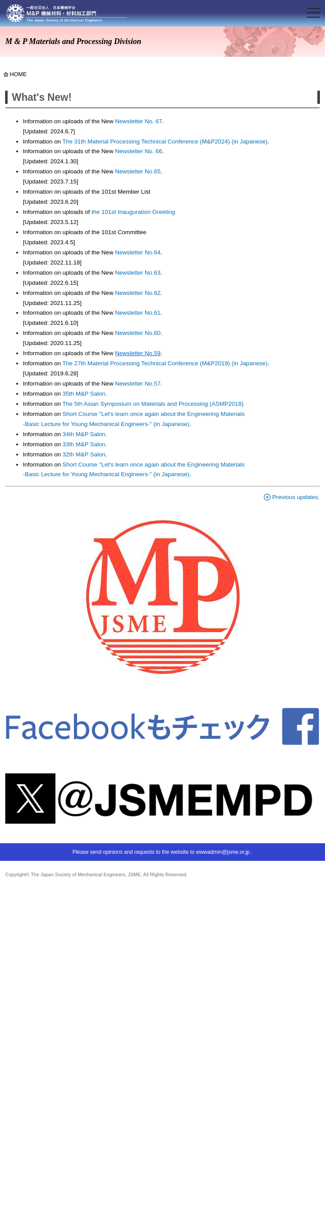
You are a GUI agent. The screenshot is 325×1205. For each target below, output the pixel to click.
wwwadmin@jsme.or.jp (222, 852)
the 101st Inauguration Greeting (132, 212)
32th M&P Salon (83, 454)
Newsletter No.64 (138, 252)
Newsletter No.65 (138, 171)
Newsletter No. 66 (138, 151)
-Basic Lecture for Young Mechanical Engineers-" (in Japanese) (106, 424)
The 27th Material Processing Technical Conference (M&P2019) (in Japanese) (165, 363)
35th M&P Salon (83, 393)
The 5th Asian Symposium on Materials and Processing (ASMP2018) (153, 403)
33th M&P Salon (83, 444)
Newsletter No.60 (138, 333)
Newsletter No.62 (138, 293)
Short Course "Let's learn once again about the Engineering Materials (153, 414)
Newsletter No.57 (138, 383)
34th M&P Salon (83, 434)
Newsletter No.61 (138, 312)
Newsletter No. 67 (138, 121)
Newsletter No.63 (137, 272)
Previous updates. (292, 497)
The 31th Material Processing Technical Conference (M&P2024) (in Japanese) (165, 141)
